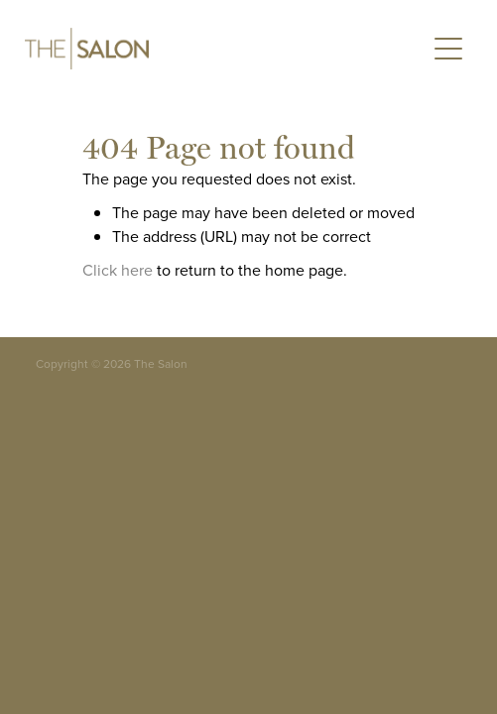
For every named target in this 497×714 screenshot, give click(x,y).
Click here (117, 270)
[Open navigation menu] (448, 48)
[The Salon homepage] (215, 48)
